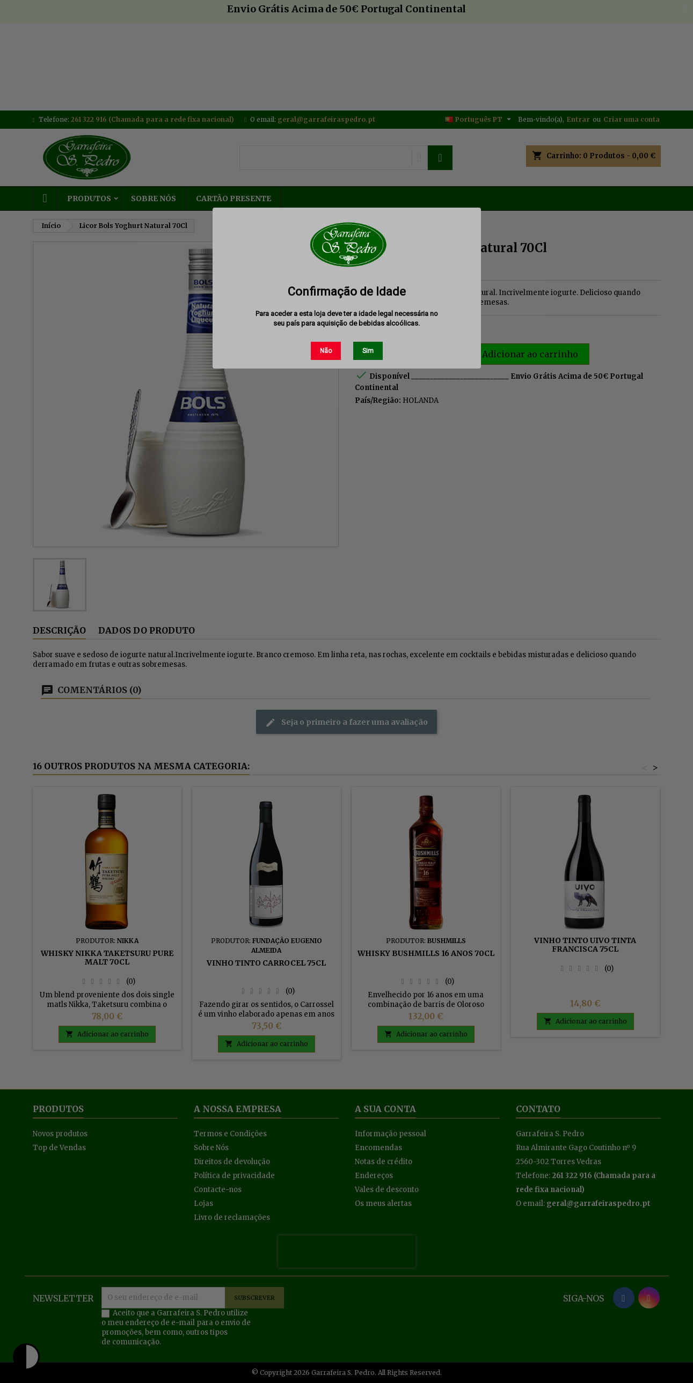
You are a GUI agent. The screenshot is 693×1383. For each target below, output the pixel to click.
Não (326, 351)
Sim (368, 351)
